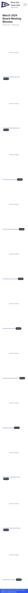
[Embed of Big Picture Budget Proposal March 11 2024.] (14, 452)
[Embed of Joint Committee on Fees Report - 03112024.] (14, 503)
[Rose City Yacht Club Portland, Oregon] (11, 4)
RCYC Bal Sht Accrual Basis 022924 (10, 278)
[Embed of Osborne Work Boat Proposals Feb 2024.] (14, 353)
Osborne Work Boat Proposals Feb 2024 (11, 378)
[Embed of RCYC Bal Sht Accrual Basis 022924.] (14, 254)
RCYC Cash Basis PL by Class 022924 (10, 229)
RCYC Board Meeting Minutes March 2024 (11, 76)
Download (6, 78)
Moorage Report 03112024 (8, 427)
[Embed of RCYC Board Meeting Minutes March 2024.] (14, 52)
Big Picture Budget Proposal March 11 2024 (11, 477)
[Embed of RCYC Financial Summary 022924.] (14, 154)
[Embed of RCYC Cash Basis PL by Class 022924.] (14, 204)
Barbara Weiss (7, 24)
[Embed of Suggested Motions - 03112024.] (14, 554)
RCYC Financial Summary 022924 (9, 179)
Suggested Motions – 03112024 (9, 579)
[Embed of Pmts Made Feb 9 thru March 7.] (14, 303)
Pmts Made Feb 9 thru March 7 (9, 328)
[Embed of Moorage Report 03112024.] (14, 403)
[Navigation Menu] (25, 4)
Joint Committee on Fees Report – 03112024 (11, 528)
